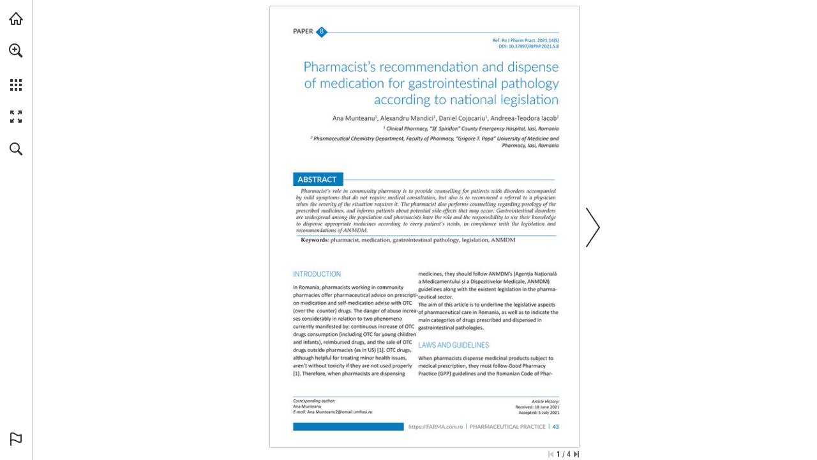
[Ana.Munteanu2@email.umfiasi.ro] (339, 412)
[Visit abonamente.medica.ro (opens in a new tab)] (16, 18)
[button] (16, 50)
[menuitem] (16, 67)
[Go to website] (435, 427)
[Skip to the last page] (576, 454)
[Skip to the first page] (550, 454)
